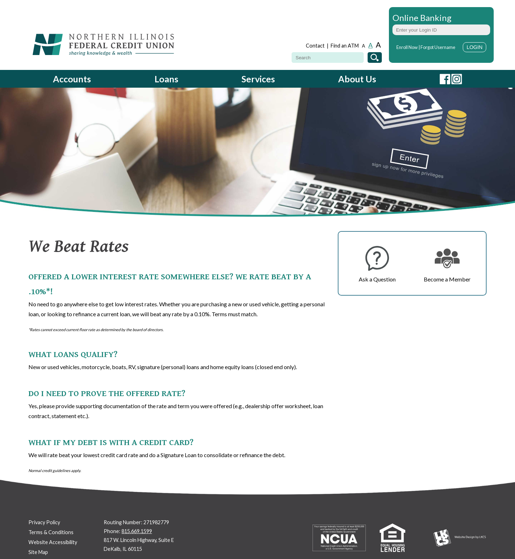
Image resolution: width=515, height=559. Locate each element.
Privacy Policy (44, 522)
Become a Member (447, 279)
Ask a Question (377, 279)
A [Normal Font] (370, 45)
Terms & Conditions (51, 532)
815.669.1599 (136, 531)
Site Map (38, 552)
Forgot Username (438, 47)
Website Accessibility (52, 542)
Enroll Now (407, 47)
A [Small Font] (363, 46)
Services (258, 78)
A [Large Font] (378, 44)
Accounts (72, 78)
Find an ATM (345, 46)
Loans (166, 78)
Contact (315, 46)
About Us (357, 78)
